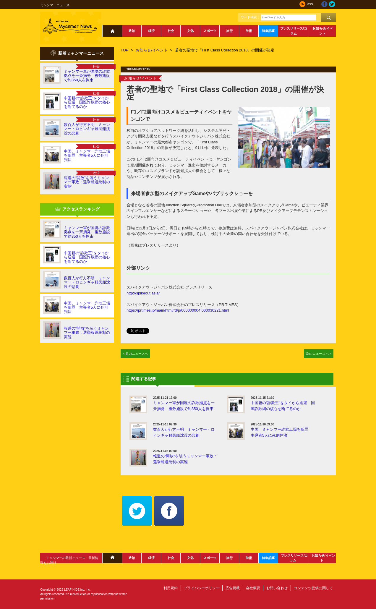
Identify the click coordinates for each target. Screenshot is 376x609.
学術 (249, 31)
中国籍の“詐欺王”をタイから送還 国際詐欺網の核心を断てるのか (87, 102)
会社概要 (253, 588)
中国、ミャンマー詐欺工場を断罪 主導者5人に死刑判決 (87, 155)
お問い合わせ (277, 588)
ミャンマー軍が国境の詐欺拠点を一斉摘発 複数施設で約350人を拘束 (87, 75)
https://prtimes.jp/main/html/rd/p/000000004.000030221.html (178, 310)
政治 (132, 31)
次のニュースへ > (319, 353)
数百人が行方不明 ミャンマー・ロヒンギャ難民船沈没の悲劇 (87, 128)
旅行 (229, 31)
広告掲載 (233, 588)
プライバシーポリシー (201, 588)
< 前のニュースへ (135, 353)
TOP (125, 50)
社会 (171, 31)
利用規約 (170, 588)
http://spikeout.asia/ (143, 293)
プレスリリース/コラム (293, 31)
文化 (190, 31)
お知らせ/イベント (322, 31)
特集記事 (268, 31)
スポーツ (209, 31)
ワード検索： (250, 17)
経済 (151, 31)
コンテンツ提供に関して (313, 588)
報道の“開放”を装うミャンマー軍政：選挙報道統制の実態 (87, 182)
